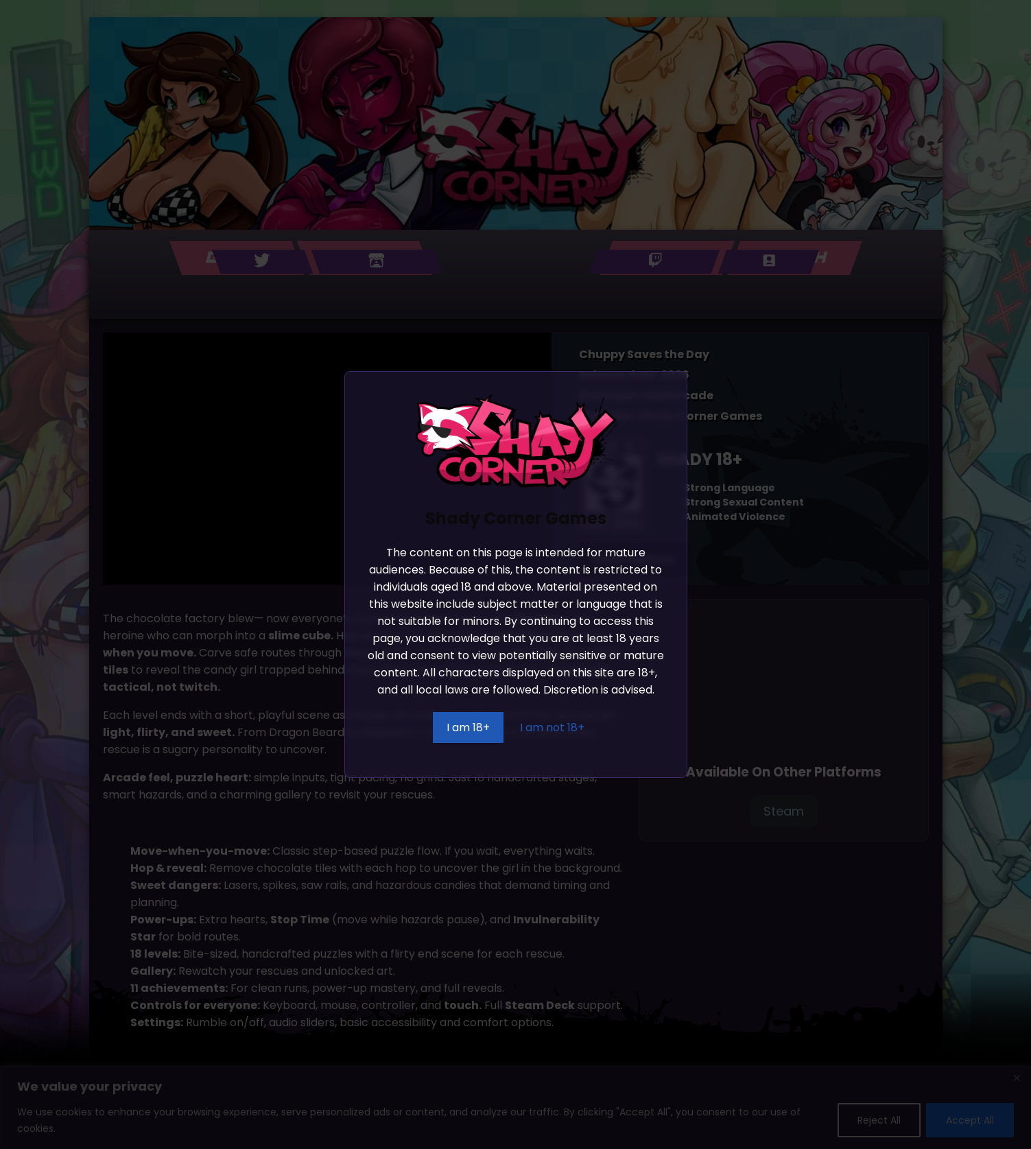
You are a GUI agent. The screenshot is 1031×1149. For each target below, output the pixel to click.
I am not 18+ (552, 727)
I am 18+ (468, 727)
